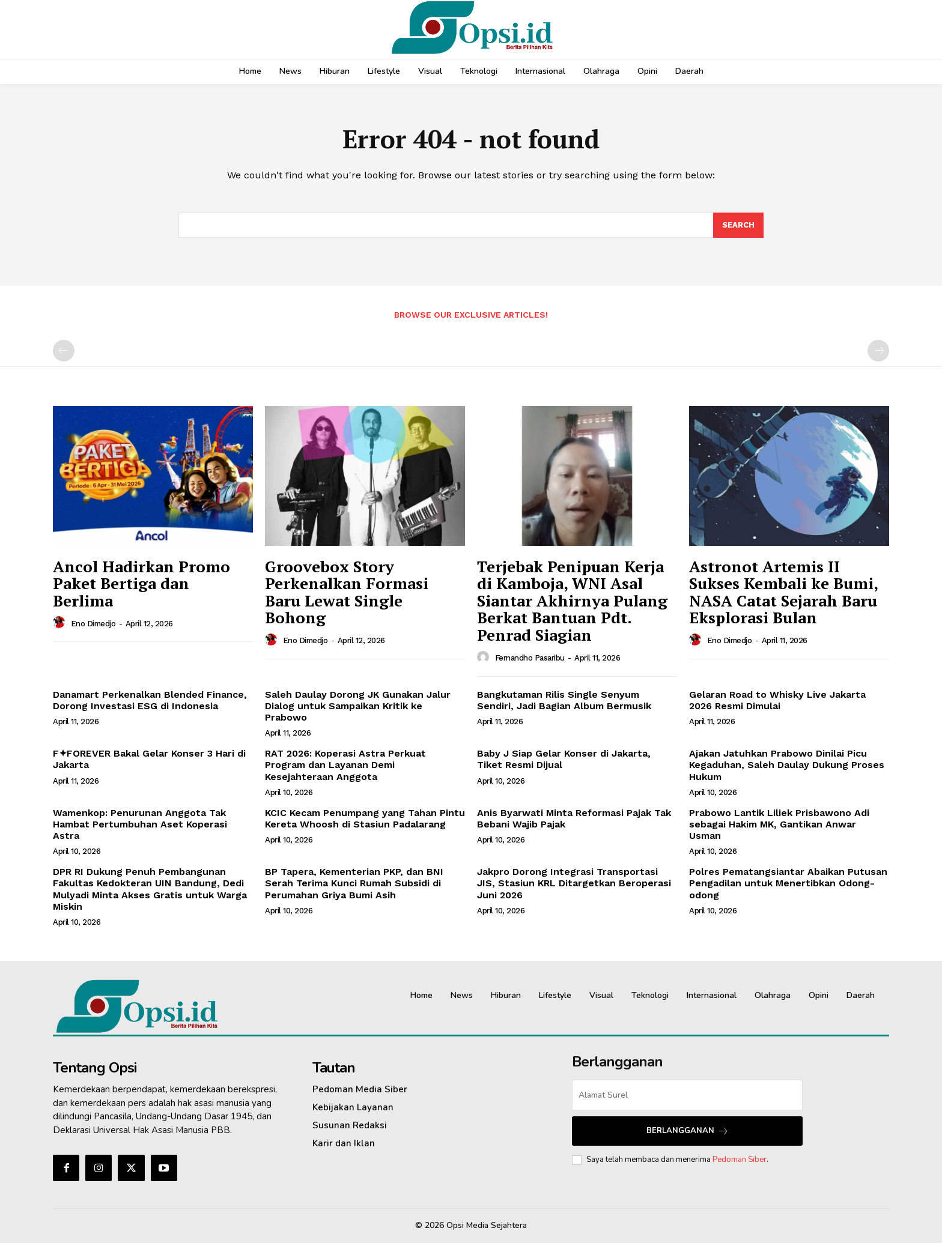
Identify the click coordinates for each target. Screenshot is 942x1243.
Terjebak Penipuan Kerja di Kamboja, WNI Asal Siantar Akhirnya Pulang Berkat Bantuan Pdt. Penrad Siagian (572, 600)
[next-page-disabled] (878, 350)
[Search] (738, 225)
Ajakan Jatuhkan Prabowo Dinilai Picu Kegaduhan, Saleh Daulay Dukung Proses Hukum (786, 765)
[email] (687, 1095)
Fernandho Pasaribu (530, 657)
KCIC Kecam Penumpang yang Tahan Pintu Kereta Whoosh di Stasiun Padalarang (365, 818)
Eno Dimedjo (93, 623)
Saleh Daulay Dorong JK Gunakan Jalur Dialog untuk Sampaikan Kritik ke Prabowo (358, 706)
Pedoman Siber (740, 1159)
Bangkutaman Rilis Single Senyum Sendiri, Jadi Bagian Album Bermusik (564, 700)
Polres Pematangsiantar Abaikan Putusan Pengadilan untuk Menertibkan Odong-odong (788, 883)
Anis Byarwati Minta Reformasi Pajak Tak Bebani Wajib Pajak (574, 818)
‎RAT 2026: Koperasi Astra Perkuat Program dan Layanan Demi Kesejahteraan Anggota (345, 765)
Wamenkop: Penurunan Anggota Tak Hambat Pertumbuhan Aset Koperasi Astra (140, 824)
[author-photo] (60, 622)
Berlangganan (687, 1131)
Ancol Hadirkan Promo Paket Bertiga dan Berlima (141, 583)
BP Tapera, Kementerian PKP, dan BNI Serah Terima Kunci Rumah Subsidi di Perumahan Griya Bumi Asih (354, 883)
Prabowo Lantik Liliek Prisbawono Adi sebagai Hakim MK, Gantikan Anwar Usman (779, 824)
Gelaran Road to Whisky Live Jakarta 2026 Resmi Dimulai (777, 700)
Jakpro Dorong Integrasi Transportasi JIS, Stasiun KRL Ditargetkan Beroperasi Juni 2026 (574, 883)
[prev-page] (63, 350)
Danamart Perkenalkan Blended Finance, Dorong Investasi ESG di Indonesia (150, 700)
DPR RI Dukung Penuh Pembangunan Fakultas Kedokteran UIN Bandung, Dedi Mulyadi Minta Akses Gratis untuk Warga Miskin (150, 889)
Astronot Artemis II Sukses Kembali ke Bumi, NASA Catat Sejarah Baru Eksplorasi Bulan (783, 592)
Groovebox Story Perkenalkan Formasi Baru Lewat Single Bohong (346, 592)
